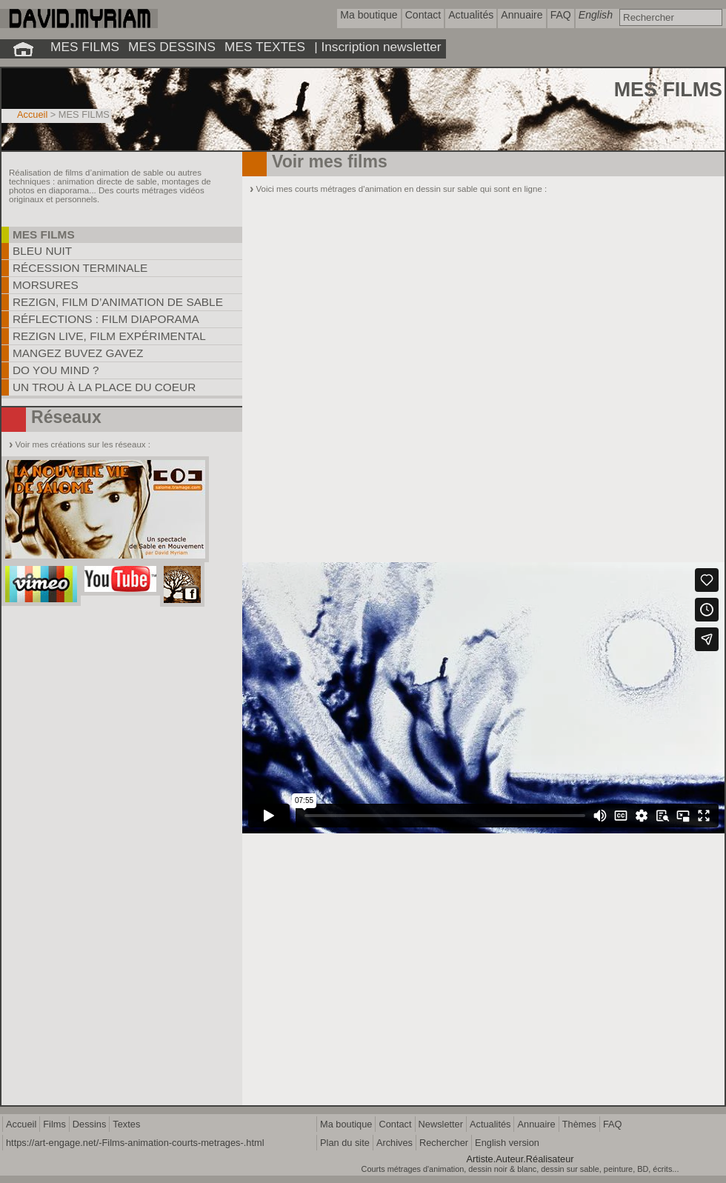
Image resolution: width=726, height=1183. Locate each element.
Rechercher (443, 1142)
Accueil (32, 114)
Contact (395, 1124)
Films (54, 1124)
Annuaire (536, 1124)
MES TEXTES (264, 46)
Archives (394, 1142)
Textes (126, 1124)
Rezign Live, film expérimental (109, 336)
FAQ (612, 1124)
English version (507, 1142)
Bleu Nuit (42, 250)
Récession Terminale (80, 267)
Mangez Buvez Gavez (78, 353)
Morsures (46, 285)
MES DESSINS (172, 46)
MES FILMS (84, 46)
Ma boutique (346, 1124)
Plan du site (345, 1142)
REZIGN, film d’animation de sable (118, 302)
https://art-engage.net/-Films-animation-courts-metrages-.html (135, 1142)
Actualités (490, 1124)
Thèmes (579, 1124)
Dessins (90, 1124)
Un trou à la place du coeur (104, 387)
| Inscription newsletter (377, 46)
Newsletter (441, 1124)
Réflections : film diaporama (106, 319)
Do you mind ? (56, 370)
